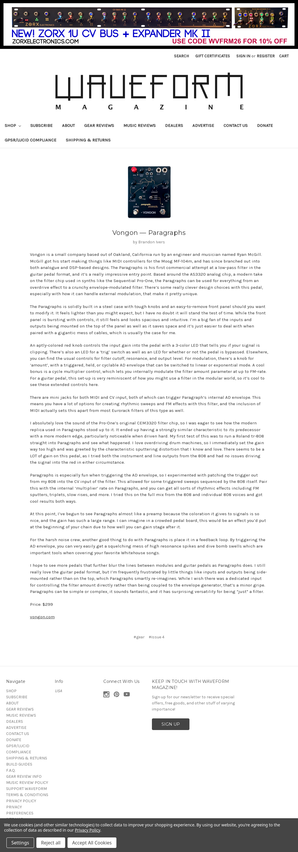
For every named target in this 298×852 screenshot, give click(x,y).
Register (266, 56)
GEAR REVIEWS (99, 125)
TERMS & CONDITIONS (27, 794)
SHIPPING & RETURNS (88, 140)
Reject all (51, 842)
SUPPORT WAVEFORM (26, 788)
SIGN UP (171, 724)
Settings (20, 842)
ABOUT (68, 125)
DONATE (265, 125)
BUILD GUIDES (19, 764)
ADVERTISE (203, 125)
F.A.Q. (10, 770)
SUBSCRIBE (41, 125)
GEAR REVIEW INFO (24, 776)
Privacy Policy (87, 830)
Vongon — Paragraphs (149, 233)
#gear (139, 637)
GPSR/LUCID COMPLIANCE (30, 140)
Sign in (243, 56)
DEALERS (174, 125)
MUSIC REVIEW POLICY (27, 782)
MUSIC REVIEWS (139, 125)
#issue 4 (156, 637)
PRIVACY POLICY (21, 800)
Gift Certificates (212, 56)
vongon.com (42, 616)
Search (181, 56)
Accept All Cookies (92, 842)
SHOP (13, 125)
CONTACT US (236, 125)
